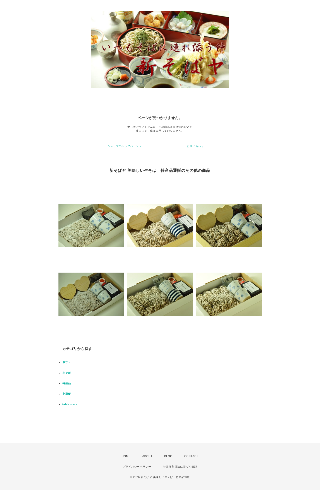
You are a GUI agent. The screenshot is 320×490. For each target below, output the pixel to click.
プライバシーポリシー (137, 466)
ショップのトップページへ (125, 146)
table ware (69, 404)
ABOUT (147, 456)
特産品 (66, 383)
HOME (126, 456)
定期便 (66, 393)
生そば (66, 372)
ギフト (66, 362)
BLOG (168, 456)
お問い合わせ (195, 146)
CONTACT (191, 456)
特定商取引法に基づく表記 (180, 466)
